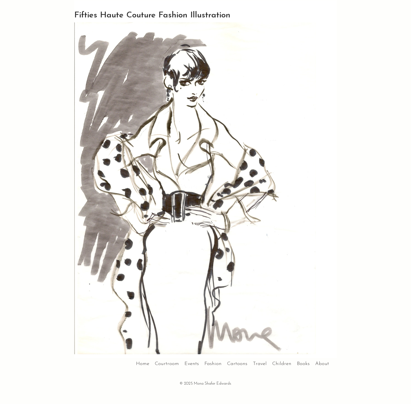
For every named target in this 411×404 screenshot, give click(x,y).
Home (142, 363)
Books (303, 363)
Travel (260, 363)
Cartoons (237, 363)
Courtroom (167, 363)
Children (281, 363)
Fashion (213, 363)
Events (191, 363)
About (322, 363)
